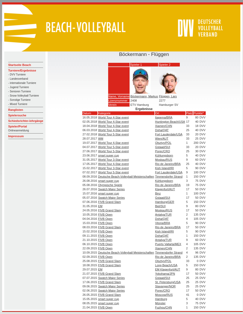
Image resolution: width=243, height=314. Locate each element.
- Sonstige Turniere (19, 99)
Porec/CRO (162, 151)
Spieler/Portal (17, 126)
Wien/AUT (161, 138)
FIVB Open (105, 214)
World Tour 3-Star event (113, 159)
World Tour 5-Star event (113, 134)
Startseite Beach (19, 64)
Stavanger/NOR (165, 286)
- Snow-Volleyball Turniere (23, 95)
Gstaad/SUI (162, 147)
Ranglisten (15, 109)
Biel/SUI (160, 206)
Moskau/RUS (163, 159)
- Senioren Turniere (19, 91)
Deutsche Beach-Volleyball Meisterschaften (126, 176)
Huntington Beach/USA (170, 121)
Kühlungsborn (164, 155)
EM (100, 206)
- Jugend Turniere (18, 87)
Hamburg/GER (164, 201)
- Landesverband (18, 78)
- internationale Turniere (22, 83)
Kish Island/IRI (164, 168)
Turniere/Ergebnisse (22, 70)
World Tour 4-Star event (113, 117)
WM (100, 138)
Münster (160, 303)
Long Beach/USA (166, 265)
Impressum (16, 136)
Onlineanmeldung (18, 130)
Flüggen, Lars (168, 96)
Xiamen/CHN (163, 125)
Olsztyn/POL (163, 142)
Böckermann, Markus (144, 96)
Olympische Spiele (110, 185)
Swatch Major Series (111, 189)
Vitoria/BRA (162, 223)
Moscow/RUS (164, 294)
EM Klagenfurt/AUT (167, 269)
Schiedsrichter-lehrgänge (25, 120)
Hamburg (161, 299)
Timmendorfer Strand (169, 176)
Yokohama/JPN (165, 273)
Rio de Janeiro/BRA (168, 163)
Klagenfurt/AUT (165, 189)
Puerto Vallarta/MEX (168, 244)
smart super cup (108, 155)
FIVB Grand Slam (109, 201)
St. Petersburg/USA (168, 282)
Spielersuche (17, 115)
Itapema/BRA (163, 117)
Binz (158, 193)
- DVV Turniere (17, 74)
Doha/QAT (162, 130)
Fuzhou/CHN (163, 307)
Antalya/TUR (163, 214)
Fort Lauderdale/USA (168, 134)
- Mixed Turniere (17, 104)
